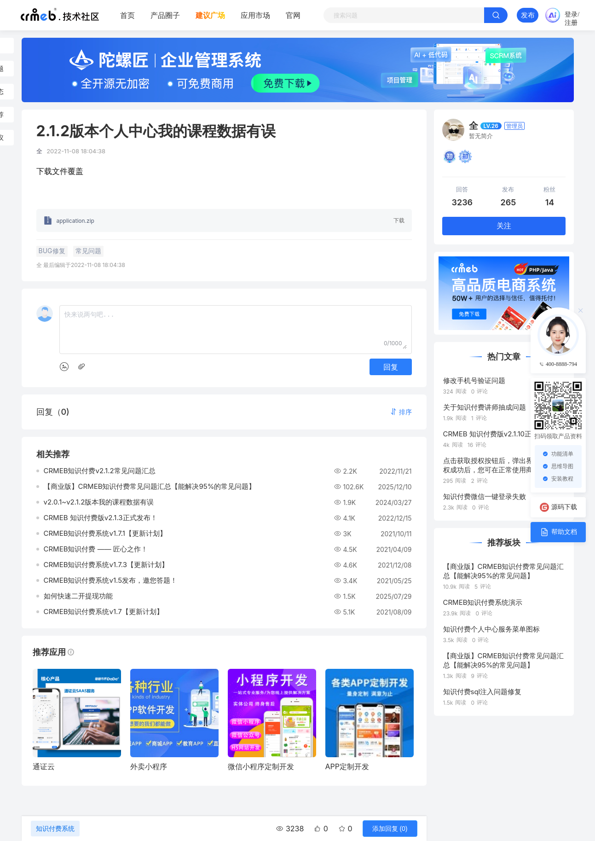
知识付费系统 (55, 828)
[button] (401, 412)
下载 (398, 220)
